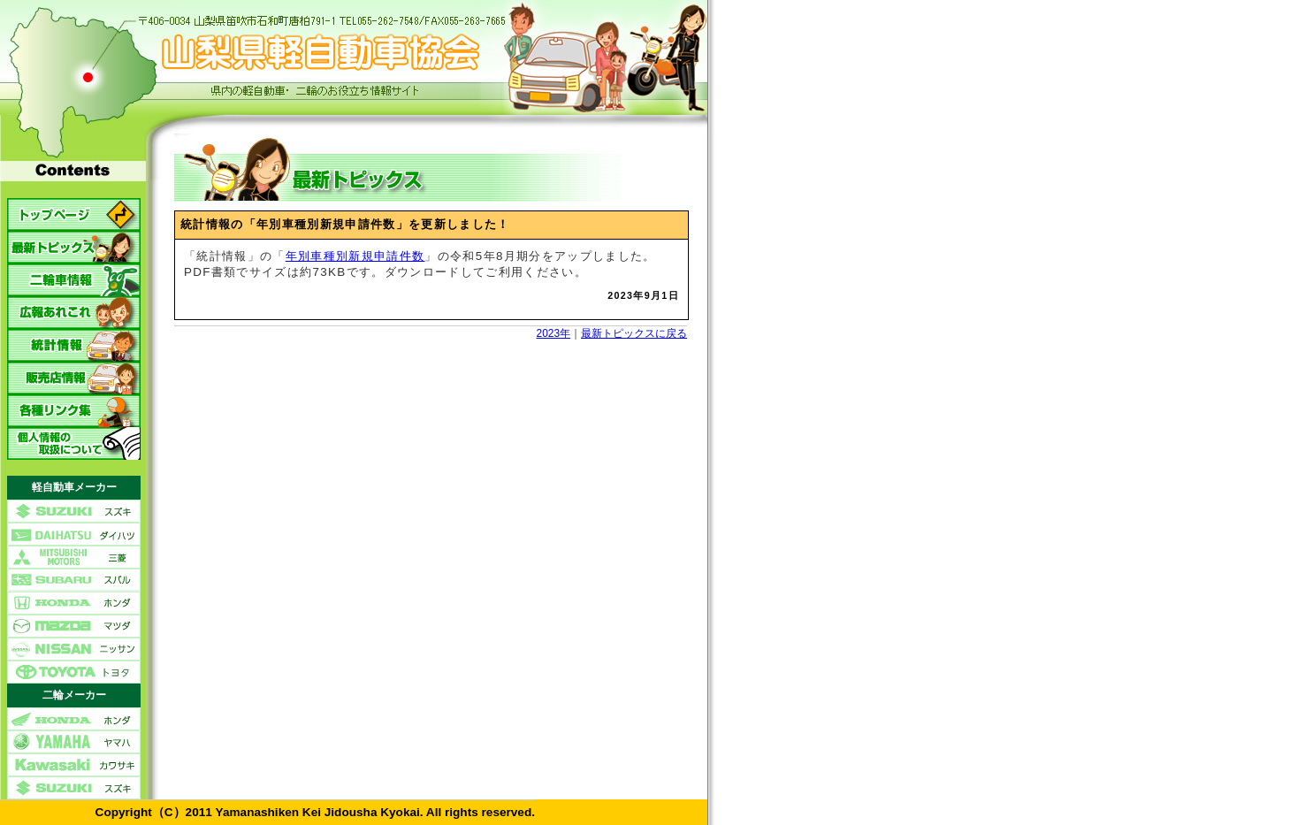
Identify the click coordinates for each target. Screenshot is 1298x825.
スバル (74, 580)
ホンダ (74, 603)
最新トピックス (74, 247)
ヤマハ (74, 741)
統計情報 (74, 345)
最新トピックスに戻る (634, 333)
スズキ (74, 511)
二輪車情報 (74, 280)
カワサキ (74, 764)
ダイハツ (74, 534)
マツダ (74, 626)
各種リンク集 (74, 410)
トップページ (74, 214)
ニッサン (74, 649)
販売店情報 (74, 378)
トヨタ (74, 672)
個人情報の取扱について (74, 443)
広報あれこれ (74, 312)
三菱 (74, 557)
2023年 (553, 333)
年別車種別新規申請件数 (355, 256)
